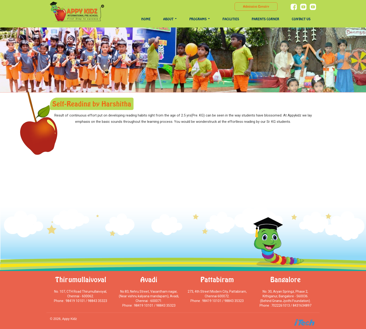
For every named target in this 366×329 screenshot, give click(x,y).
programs (199, 19)
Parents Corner (265, 19)
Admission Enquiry (256, 6)
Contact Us (301, 19)
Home (146, 19)
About (170, 19)
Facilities (230, 19)
